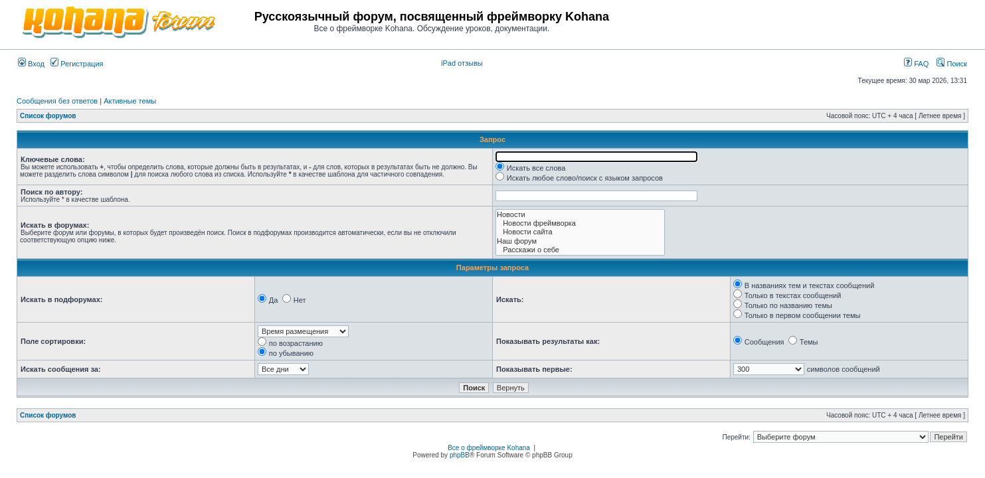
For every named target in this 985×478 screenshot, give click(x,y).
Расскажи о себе (580, 250)
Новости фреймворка (580, 223)
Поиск (952, 64)
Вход (31, 64)
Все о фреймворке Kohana (489, 447)
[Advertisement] (811, 21)
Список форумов (48, 116)
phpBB (460, 455)
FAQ (916, 64)
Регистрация (76, 64)
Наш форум (580, 241)
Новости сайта (580, 232)
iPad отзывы (462, 63)
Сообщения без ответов (57, 101)
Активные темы (130, 101)
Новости (580, 214)
